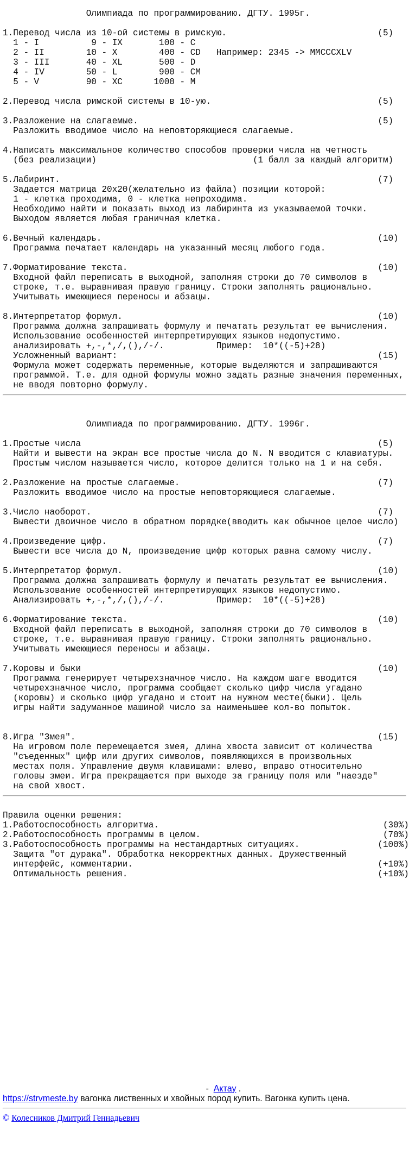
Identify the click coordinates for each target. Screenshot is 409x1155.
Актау (225, 1088)
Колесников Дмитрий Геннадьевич (75, 1117)
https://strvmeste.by (40, 1098)
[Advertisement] (101, 989)
